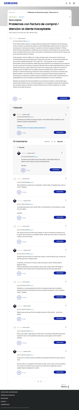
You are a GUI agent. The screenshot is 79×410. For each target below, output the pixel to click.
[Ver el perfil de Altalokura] (19, 114)
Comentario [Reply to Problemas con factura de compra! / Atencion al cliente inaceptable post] (63, 98)
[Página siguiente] (61, 141)
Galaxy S (27, 41)
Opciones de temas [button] (67, 16)
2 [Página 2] (54, 141)
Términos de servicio (8, 395)
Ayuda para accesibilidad (9, 392)
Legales (3, 401)
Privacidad (4, 398)
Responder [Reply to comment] (60, 132)
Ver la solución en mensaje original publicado (30, 128)
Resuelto (21, 17)
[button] (67, 38)
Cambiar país (5, 404)
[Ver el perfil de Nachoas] (15, 38)
